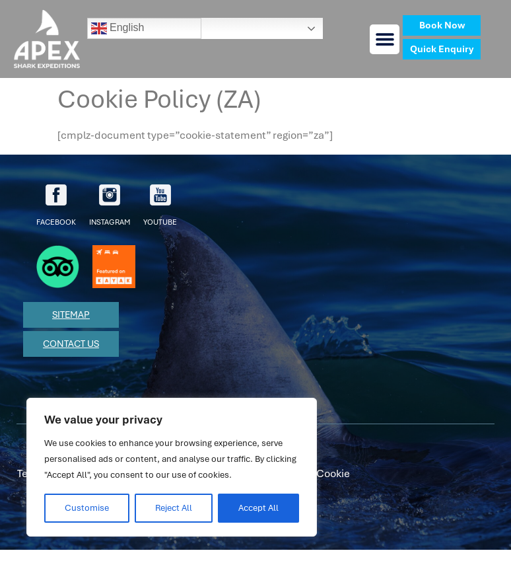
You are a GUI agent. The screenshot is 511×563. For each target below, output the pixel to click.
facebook (56, 205)
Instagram (109, 205)
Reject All (173, 507)
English (118, 28)
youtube (160, 205)
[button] (384, 39)
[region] (171, 467)
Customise (87, 507)
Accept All (258, 507)
